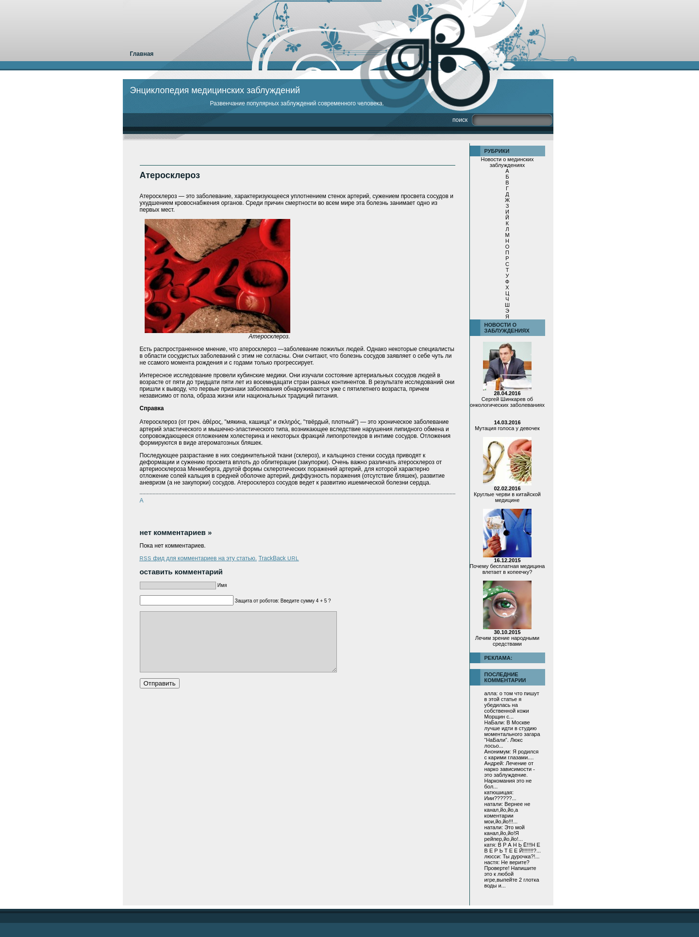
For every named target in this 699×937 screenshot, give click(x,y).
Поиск (459, 120)
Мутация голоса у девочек (507, 425)
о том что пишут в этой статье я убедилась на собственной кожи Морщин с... (511, 704)
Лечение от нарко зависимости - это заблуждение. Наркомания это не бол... (509, 774)
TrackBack (278, 558)
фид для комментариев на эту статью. (198, 558)
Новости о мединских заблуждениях (507, 162)
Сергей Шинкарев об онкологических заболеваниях (507, 399)
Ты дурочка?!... (520, 856)
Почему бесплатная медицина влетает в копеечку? (507, 566)
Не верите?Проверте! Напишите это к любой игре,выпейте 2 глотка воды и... (511, 873)
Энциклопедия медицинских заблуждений (215, 90)
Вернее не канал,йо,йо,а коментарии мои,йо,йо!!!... (507, 812)
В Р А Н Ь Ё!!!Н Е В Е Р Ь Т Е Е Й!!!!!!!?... (512, 847)
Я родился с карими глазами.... (511, 754)
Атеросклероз (170, 175)
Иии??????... (500, 798)
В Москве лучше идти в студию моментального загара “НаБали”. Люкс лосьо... (512, 734)
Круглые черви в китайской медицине (507, 494)
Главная (142, 53)
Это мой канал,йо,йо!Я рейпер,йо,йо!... (504, 833)
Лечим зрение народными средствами (507, 638)
